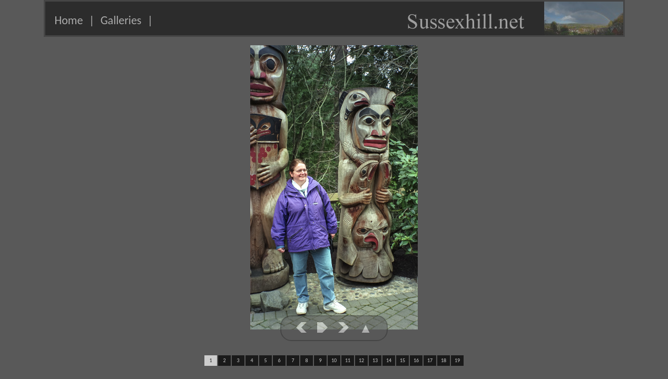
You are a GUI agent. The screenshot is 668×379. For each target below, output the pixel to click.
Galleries (121, 20)
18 (443, 360)
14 (388, 360)
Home (69, 20)
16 (416, 360)
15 (402, 360)
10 (334, 360)
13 (375, 360)
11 (347, 360)
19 (457, 360)
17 (430, 360)
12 (361, 360)
